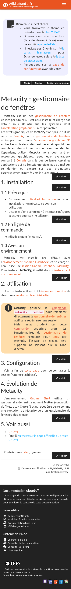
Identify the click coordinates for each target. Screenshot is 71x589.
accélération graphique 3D (19, 128)
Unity (55, 336)
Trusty (26, 83)
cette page (31, 370)
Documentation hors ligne (19, 522)
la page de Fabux (47, 44)
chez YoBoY (52, 32)
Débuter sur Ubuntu (16, 515)
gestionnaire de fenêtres (56, 83)
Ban (26, 452)
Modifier (63, 176)
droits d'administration (41, 199)
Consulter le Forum (16, 546)
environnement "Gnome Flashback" (25, 262)
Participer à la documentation (21, 519)
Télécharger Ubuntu (16, 526)
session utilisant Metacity (32, 295)
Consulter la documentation (20, 543)
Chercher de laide (15, 539)
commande (59, 307)
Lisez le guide (13, 550)
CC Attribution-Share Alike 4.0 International (23, 575)
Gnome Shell (40, 398)
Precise (37, 83)
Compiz (18, 136)
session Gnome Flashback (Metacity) (45, 266)
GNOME (14, 431)
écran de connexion (53, 291)
